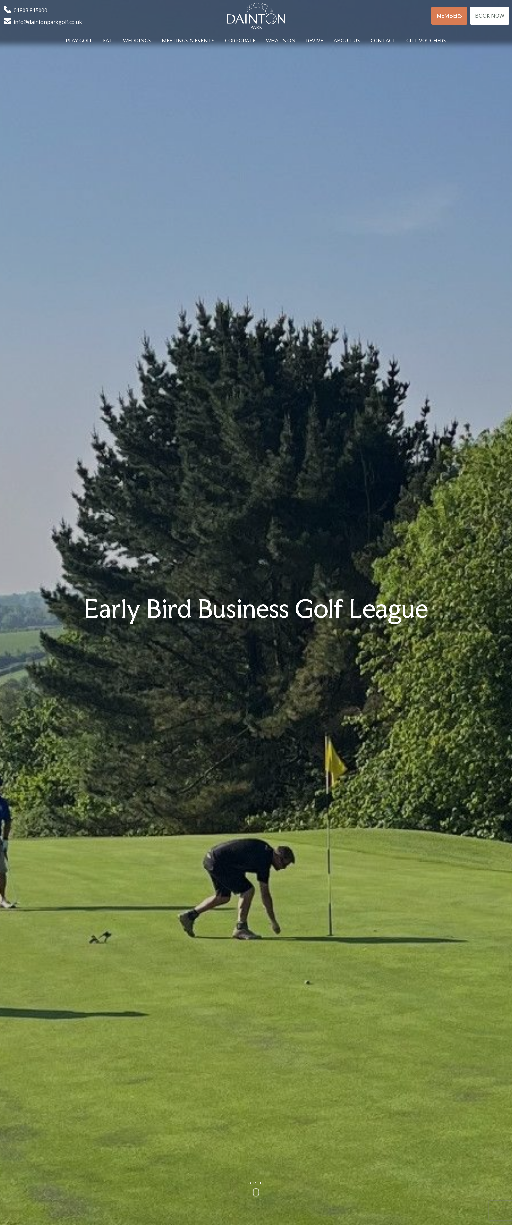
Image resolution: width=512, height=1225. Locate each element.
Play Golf (79, 40)
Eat (108, 40)
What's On (281, 40)
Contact (383, 40)
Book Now (489, 15)
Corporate (240, 40)
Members (449, 15)
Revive (314, 40)
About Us (347, 40)
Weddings (137, 40)
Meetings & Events (188, 40)
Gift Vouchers (426, 40)
